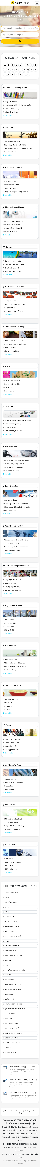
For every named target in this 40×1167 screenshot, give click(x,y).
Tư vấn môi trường (11, 822)
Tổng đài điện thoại (11, 543)
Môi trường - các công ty (13, 819)
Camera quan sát (10, 779)
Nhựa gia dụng (10, 670)
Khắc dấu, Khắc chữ (11, 231)
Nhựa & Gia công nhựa (13, 985)
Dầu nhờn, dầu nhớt (12, 470)
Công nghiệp (9, 917)
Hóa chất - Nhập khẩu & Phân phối (18, 420)
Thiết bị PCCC (9, 789)
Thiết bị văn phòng (12, 108)
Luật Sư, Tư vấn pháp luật (13, 221)
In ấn (6, 965)
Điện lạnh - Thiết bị (11, 181)
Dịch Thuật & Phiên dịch (13, 228)
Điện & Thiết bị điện (13, 605)
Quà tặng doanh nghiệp (14, 1004)
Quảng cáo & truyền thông (15, 1009)
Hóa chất (9, 406)
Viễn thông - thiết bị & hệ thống (16, 540)
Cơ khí (7, 912)
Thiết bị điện (9, 620)
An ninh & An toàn (13, 765)
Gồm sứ (7, 710)
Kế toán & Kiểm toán (12, 224)
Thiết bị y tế (8, 866)
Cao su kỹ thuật (11, 746)
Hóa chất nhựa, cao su (13, 431)
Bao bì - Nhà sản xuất (12, 380)
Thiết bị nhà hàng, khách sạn (15, 663)
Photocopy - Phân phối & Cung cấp (18, 105)
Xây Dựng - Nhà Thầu (12, 141)
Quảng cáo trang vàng (23, 1080)
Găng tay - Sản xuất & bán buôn (16, 503)
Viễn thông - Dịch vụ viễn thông (16, 547)
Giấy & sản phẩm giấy (12, 951)
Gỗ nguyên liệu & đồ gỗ (15, 287)
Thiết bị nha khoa (10, 869)
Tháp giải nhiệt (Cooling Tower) (16, 192)
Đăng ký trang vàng (23, 1067)
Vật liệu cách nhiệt (11, 188)
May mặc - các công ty (13, 580)
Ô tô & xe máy (11, 446)
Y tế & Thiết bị (11, 845)
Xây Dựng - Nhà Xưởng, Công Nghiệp (18, 148)
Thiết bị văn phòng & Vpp (16, 87)
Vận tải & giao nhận (12, 946)
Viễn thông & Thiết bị (14, 526)
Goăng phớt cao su (12, 749)
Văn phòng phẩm (11, 112)
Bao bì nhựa (8, 387)
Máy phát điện (9, 630)
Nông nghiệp (9, 994)
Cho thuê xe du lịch (12, 268)
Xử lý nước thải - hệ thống (14, 826)
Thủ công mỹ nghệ (13, 685)
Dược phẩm (8, 859)
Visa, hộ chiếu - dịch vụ (13, 271)
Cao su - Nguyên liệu (12, 739)
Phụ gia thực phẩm (11, 351)
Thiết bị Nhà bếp (10, 659)
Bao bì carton (9, 391)
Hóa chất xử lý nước (12, 427)
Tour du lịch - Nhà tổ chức (14, 264)
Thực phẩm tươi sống (12, 347)
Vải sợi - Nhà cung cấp (13, 590)
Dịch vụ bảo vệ (9, 786)
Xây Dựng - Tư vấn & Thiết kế (15, 145)
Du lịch (9, 247)
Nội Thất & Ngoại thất (13, 989)
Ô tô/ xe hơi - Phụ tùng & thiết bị (16, 460)
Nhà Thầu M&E (10, 152)
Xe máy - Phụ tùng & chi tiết (14, 464)
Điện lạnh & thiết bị (13, 167)
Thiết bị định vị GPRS (12, 550)
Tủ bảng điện (9, 626)
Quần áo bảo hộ (10, 510)
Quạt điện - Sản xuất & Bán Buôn (16, 666)
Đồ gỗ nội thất (9, 308)
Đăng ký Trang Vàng (12, 1111)
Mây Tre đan (9, 703)
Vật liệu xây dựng (11, 1038)
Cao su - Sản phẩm (12, 743)
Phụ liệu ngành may (12, 587)
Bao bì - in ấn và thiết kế (13, 384)
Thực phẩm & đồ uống (14, 326)
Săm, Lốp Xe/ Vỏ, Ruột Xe (13, 467)
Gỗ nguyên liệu (10, 301)
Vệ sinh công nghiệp (12, 829)
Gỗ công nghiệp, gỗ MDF (13, 311)
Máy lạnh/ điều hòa (11, 185)
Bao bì (7, 366)
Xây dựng (9, 127)
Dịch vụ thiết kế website (22, 1093)
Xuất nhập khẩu (10, 1052)
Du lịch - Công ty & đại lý (14, 261)
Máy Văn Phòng (11, 101)
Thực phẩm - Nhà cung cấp (14, 341)
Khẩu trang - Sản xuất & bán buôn (17, 507)
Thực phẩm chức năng (12, 862)
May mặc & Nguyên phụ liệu (17, 566)
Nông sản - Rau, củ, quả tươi (15, 344)
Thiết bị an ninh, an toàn (13, 782)
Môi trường (10, 805)
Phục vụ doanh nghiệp (14, 207)
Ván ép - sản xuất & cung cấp (15, 304)
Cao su (8, 725)
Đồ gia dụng (10, 645)
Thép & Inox (9, 1019)
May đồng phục (11, 583)
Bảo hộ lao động (12, 486)
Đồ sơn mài (8, 706)
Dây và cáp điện (10, 623)
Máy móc (8, 975)
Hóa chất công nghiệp (13, 424)
